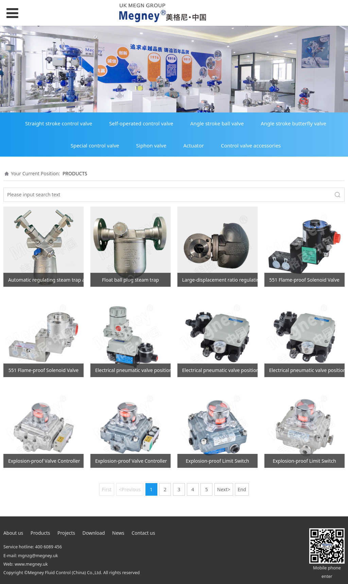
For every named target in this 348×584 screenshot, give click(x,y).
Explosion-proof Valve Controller (44, 461)
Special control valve (95, 145)
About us (13, 533)
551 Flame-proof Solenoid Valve (304, 280)
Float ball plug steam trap (130, 280)
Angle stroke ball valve (217, 123)
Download (94, 533)
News (118, 533)
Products (40, 533)
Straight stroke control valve (58, 123)
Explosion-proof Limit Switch (217, 461)
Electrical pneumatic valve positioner (133, 370)
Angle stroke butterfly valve (293, 123)
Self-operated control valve (141, 123)
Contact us (143, 533)
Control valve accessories (251, 145)
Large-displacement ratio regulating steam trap (220, 280)
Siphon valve (151, 145)
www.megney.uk (31, 564)
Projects (66, 533)
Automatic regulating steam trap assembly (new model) (46, 280)
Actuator (193, 145)
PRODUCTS (75, 173)
